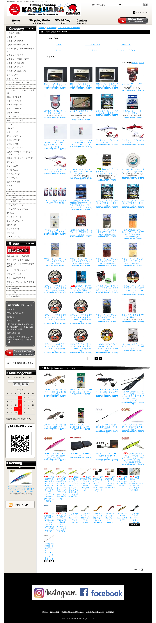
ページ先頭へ (138, 569)
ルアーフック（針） (15, 105)
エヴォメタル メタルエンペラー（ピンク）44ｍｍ (110, 514)
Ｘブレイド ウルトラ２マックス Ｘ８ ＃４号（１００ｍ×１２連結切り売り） (81, 310)
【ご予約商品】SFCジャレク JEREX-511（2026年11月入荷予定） (85, 479)
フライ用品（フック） (16, 205)
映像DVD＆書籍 (13, 182)
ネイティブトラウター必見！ (19, 260)
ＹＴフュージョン (92, 44)
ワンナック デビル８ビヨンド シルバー (55, 163)
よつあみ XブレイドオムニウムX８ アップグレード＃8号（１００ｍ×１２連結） (107, 340)
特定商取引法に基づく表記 (72, 612)
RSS (18, 504)
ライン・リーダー (14, 109)
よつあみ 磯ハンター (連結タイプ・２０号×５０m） (132, 163)
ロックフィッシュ (14, 101)
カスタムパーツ (13, 174)
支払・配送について (39, 21)
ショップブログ (62, 21)
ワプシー (59, 50)
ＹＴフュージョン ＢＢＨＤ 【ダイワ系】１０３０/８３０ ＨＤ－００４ (81, 135)
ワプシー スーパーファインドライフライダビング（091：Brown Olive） (81, 254)
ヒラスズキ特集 (13, 296)
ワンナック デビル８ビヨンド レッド (132, 133)
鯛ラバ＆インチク (14, 97)
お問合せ (82, 21)
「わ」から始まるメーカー (69, 28)
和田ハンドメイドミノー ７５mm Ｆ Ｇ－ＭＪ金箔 (81, 77)
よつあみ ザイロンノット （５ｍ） (132, 77)
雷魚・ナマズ (12, 132)
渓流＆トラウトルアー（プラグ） (20, 158)
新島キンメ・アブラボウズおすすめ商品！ (20, 265)
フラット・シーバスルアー (18, 82)
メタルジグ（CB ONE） (16, 63)
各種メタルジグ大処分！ (17, 278)
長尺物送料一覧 (13, 333)
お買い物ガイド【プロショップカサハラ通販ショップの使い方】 (20, 339)
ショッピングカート (133, 20)
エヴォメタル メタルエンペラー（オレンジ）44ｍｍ (97, 514)
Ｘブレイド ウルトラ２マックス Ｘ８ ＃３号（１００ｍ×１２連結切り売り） (55, 310)
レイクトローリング (15, 197)
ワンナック (92, 50)
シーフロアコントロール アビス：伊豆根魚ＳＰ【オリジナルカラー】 (132, 419)
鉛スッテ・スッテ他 (15, 120)
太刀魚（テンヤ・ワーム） (18, 45)
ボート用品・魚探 (14, 237)
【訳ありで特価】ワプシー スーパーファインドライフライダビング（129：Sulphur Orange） (132, 225)
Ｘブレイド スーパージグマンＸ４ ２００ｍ (107, 104)
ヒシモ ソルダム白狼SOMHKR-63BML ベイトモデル (107, 419)
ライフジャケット (14, 217)
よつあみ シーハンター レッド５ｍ (132, 104)
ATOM (25, 504)
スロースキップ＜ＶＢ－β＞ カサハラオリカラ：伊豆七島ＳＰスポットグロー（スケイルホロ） (21, 481)
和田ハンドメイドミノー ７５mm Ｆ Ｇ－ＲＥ (55, 77)
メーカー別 (11, 292)
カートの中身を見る (20, 352)
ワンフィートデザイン (126, 50)
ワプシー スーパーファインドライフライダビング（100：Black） (107, 309)
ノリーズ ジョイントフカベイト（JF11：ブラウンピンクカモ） (55, 384)
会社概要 (10, 309)
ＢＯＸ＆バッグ (13, 229)
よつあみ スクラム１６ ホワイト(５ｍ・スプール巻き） (132, 339)
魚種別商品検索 (13, 288)
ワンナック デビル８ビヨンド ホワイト (107, 133)
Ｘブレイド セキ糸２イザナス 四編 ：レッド (132, 308)
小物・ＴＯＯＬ (13, 113)
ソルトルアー (12, 75)
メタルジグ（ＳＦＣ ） (16, 55)
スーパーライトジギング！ (18, 270)
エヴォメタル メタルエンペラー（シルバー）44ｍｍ (85, 514)
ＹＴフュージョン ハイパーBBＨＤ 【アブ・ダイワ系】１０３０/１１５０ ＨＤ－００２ (55, 136)
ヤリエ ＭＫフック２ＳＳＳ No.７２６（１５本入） (81, 418)
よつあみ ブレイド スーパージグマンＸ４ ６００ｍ (132, 195)
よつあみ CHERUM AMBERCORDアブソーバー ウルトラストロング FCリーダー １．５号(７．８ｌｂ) (81, 196)
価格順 (135, 63)
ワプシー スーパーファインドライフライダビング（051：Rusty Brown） (107, 254)
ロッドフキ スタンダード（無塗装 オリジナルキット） (107, 448)
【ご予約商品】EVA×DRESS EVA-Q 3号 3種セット (122, 477)
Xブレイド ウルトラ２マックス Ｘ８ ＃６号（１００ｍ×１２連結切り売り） (81, 340)
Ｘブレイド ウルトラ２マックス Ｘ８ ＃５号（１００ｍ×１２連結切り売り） (55, 340)
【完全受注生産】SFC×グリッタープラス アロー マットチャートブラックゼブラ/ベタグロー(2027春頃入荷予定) (61, 484)
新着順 (141, 63)
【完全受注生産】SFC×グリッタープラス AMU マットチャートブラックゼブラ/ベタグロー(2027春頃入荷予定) (73, 483)
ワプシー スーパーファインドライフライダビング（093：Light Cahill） (132, 254)
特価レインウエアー (15, 274)
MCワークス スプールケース (81, 447)
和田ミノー (126, 44)
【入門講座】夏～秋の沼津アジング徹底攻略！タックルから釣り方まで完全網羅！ (20, 327)
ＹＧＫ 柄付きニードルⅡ (55, 193)
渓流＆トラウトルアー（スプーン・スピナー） (19, 153)
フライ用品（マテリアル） (18, 209)
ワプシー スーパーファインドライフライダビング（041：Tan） (55, 254)
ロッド (9, 190)
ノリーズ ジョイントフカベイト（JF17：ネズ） (55, 418)
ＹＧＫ (59, 44)
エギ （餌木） (13, 116)
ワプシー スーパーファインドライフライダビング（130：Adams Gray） (107, 224)
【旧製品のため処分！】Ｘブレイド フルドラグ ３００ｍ (81, 224)
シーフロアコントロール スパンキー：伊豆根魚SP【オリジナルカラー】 (55, 448)
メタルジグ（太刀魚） (16, 41)
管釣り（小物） (13, 144)
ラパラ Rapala (12, 170)
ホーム (16, 21)
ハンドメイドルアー (15, 148)
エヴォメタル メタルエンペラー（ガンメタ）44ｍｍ (73, 514)
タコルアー (11, 124)
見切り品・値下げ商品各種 (18, 251)
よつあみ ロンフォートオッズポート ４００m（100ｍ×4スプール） (81, 164)
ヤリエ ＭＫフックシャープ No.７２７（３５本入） (81, 383)
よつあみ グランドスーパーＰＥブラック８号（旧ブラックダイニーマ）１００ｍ (132, 281)
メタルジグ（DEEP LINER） (18, 59)
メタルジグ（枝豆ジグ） (17, 71)
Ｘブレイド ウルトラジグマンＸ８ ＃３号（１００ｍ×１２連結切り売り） (55, 280)
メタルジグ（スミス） (16, 67)
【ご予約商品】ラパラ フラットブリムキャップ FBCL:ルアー (110, 478)
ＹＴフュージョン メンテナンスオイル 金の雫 (55, 223)
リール (9, 186)
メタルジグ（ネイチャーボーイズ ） (20, 50)
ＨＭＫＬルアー (13, 166)
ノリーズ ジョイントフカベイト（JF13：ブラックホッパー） (107, 384)
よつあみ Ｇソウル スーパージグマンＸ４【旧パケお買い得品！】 (81, 280)
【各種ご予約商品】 (15, 33)
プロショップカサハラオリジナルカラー (20, 283)
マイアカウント (142, 12)
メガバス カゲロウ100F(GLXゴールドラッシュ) (122, 514)
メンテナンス (12, 178)
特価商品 (10, 233)
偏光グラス (11, 225)
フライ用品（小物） (15, 201)
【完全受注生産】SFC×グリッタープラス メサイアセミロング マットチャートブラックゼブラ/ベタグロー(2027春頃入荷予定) (49, 485)
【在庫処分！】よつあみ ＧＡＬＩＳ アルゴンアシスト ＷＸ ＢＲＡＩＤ (107, 164)
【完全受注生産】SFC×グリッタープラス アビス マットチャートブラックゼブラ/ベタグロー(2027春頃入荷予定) (132, 450)
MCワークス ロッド (15, 193)
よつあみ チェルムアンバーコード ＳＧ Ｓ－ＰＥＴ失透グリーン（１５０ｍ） (107, 280)
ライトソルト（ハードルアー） (19, 86)
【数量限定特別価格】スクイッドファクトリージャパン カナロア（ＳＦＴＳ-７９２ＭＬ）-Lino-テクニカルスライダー (132, 387)
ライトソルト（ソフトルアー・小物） (20, 91)
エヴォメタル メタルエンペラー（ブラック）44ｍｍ (134, 514)
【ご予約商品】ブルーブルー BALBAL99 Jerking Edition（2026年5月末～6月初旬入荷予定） (49, 518)
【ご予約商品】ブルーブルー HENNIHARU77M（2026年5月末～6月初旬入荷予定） (134, 479)
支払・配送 (54, 612)
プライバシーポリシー (95, 612)
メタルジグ (11, 37)
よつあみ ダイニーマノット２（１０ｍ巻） (55, 104)
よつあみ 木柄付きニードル (81, 104)
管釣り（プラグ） (14, 140)
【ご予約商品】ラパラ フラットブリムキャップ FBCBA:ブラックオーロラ (97, 480)
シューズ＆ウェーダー (16, 221)
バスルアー (11, 128)
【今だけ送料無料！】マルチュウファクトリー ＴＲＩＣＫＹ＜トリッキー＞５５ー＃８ (49, 547)
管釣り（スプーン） (15, 136)
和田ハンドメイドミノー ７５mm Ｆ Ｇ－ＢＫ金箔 (107, 77)
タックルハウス (13, 79)
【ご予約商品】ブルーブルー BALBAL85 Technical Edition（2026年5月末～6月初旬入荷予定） (61, 518)
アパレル (10, 213)
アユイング (11, 162)
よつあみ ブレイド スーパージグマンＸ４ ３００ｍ (107, 195)
